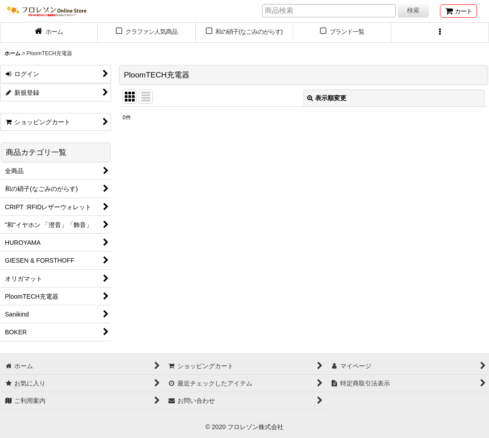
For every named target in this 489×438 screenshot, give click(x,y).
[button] (440, 32)
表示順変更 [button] (326, 97)
